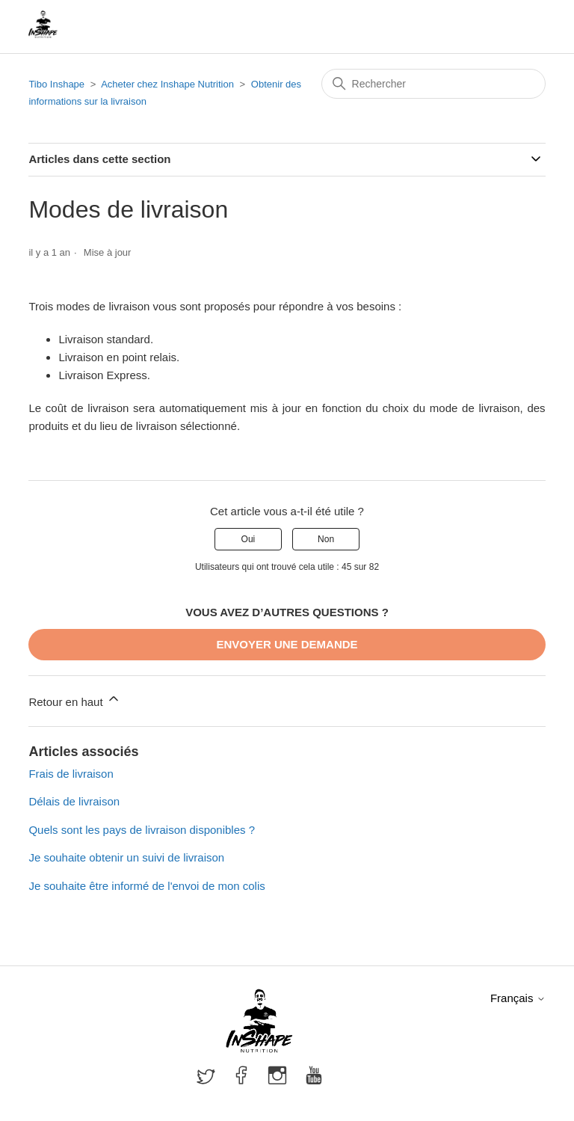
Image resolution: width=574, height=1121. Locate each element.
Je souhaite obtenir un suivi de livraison (126, 857)
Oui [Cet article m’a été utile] (248, 539)
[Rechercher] (433, 84)
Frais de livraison (70, 773)
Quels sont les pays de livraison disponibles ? (141, 829)
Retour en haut (74, 699)
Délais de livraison (74, 801)
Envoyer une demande (286, 644)
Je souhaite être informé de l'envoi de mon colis (146, 885)
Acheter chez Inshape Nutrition (167, 84)
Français (518, 998)
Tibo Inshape (56, 84)
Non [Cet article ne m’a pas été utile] (326, 539)
